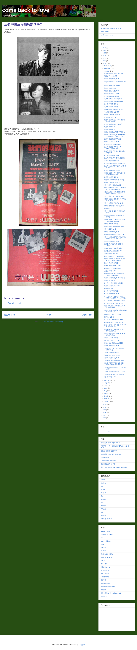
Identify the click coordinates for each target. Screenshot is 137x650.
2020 (104, 50)
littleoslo (103, 547)
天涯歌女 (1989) (109, 317)
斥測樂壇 (103, 580)
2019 (104, 53)
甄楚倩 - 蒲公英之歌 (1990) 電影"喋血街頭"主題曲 (114, 120)
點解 (102, 486)
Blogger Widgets (111, 431)
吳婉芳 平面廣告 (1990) (111, 253)
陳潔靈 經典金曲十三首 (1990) (113, 251)
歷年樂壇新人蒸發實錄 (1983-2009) (111, 454)
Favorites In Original (107, 534)
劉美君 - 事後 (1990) (110, 271)
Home (49, 315)
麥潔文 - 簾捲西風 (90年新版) (113, 139)
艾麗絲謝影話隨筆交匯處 (108, 586)
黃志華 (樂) (104, 596)
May (105, 391)
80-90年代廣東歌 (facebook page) (111, 28)
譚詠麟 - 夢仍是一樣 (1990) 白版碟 (114, 371)
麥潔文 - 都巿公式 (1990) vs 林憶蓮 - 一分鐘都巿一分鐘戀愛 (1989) (115, 135)
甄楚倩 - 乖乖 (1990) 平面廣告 (113, 124)
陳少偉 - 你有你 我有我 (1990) (113, 98)
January (106, 401)
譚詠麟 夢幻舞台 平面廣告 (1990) (114, 360)
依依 (102, 502)
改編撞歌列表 (105, 457)
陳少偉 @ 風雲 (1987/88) (111, 96)
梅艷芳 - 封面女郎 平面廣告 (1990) (114, 234)
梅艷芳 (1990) (108, 208)
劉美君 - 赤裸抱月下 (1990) (112, 286)
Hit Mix (103, 489)
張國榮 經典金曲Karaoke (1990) (113, 109)
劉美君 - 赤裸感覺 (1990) (111, 293)
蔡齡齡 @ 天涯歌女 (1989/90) (113, 314)
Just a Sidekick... (106, 541)
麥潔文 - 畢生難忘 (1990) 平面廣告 (114, 132)
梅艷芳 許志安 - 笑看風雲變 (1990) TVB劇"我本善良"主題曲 (114, 192)
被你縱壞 (103, 515)
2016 (104, 61)
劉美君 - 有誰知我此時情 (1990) (113, 283)
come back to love (25, 10)
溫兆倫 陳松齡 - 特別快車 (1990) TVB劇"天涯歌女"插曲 (115, 330)
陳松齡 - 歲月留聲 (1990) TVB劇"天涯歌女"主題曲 (114, 334)
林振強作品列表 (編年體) (108, 464)
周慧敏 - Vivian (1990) (110, 76)
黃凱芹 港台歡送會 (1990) (112, 85)
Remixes (103, 483)
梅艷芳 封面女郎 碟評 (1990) (112, 185)
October (106, 71)
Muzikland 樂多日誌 (107, 554)
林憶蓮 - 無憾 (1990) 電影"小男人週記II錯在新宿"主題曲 (114, 173)
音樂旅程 (103, 590)
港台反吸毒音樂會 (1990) (111, 112)
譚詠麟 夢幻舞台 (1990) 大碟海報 (114, 374)
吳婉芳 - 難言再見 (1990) (111, 263)
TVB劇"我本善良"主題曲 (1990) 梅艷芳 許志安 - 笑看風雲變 (115, 188)
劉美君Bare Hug (105, 567)
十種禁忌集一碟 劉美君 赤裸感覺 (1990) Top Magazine (114, 274)
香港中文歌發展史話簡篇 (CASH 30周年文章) (114, 467)
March (106, 396)
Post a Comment (14, 303)
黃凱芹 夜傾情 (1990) (110, 88)
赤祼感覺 (103, 499)
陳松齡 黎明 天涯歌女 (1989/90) (113, 343)
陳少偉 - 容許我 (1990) (111, 104)
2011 (104, 407)
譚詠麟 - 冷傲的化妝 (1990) (112, 352)
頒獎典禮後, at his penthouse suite (111, 593)
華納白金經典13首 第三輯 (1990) (114, 180)
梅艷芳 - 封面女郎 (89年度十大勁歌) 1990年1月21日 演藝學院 (115, 237)
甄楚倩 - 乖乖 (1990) (110, 127)
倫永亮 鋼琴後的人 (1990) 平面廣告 (114, 158)
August (106, 383)
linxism (103, 544)
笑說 (102, 496)
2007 (104, 415)
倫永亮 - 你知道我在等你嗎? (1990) (114, 163)
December (107, 66)
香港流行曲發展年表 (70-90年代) (110, 443)
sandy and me (105, 31)
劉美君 (103, 480)
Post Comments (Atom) (53, 322)
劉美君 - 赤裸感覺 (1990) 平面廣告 (114, 278)
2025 (104, 47)
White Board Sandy (106, 557)
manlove (103, 551)
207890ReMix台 (105, 531)
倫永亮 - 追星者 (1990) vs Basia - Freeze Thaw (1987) (114, 147)
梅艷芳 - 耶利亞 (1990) (111, 224)
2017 (104, 58)
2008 (104, 412)
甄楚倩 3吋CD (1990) (110, 117)
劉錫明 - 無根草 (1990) (111, 177)
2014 (104, 404)
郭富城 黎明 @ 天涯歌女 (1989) (113, 319)
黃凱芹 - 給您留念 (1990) (111, 78)
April (105, 393)
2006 (104, 418)
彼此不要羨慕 (105, 573)
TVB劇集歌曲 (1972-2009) (109, 460)
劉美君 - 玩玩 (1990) (110, 288)
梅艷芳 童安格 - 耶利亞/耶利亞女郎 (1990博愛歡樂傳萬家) (114, 220)
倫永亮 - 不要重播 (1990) (111, 155)
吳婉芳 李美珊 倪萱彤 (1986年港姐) (114, 256)
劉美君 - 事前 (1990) (110, 280)
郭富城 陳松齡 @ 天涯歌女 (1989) (114, 322)
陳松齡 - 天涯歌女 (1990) (111, 340)
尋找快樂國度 (105, 570)
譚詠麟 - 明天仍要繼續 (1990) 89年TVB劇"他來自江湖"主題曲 (114, 363)
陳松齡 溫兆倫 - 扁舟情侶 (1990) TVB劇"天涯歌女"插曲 (115, 325)
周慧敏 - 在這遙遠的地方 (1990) (113, 73)
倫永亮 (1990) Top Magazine (112, 144)
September (107, 380)
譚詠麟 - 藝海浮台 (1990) (111, 358)
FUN (102, 538)
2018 (104, 55)
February (107, 398)
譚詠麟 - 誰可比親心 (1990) (112, 355)
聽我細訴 (103, 506)
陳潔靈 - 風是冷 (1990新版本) (113, 248)
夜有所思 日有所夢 (106, 519)
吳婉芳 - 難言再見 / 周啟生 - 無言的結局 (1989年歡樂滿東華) (114, 259)
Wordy (103, 560)
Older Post (87, 315)
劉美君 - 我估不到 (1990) (111, 291)
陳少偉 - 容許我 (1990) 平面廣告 (113, 101)
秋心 (102, 512)
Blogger (82, 645)
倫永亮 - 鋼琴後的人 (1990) (112, 160)
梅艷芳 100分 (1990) (110, 229)
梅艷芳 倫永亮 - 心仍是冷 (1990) (113, 203)
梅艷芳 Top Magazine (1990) (112, 182)
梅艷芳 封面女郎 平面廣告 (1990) (114, 196)
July (105, 385)
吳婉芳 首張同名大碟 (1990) (112, 265)
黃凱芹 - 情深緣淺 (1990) (111, 91)
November (107, 68)
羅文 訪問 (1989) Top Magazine (113, 303)
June (106, 388)
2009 (104, 410)
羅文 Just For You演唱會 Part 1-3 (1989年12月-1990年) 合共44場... (115, 297)
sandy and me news (107, 35)
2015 (104, 63)
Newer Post (9, 315)
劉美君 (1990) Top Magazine (112, 268)
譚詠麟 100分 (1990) (110, 377)
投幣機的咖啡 (105, 577)
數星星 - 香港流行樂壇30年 (109, 451)
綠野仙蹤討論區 (105, 583)
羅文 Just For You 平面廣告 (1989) (114, 300)
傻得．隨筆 (104, 564)
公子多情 (103, 493)
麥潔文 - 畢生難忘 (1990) (111, 141)
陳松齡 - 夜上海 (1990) (111, 338)
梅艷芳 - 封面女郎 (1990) (111, 232)
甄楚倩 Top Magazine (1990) (112, 114)
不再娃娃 (103, 509)
